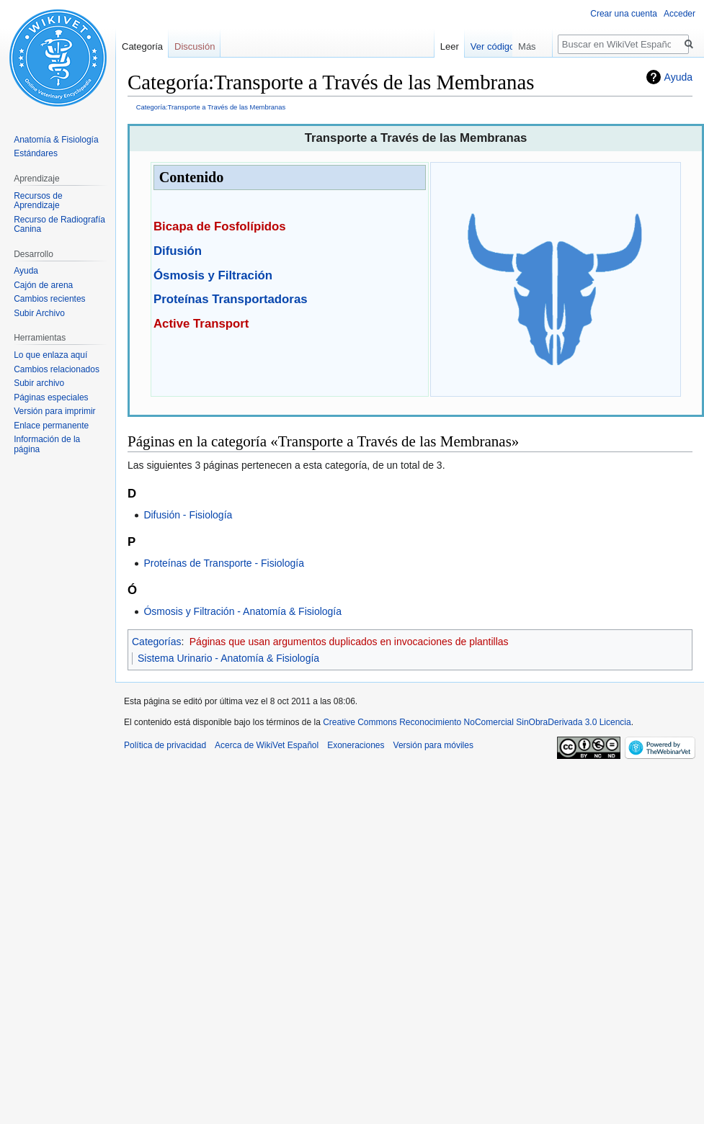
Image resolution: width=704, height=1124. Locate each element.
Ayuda (678, 77)
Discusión (194, 46)
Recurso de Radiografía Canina (59, 225)
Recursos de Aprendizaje (38, 201)
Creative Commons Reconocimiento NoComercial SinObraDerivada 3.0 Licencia (477, 722)
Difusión (177, 251)
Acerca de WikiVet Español (266, 745)
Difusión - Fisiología (187, 515)
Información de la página (47, 444)
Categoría (142, 46)
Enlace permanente (51, 426)
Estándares (36, 153)
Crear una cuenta (623, 14)
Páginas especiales (51, 397)
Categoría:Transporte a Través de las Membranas (210, 107)
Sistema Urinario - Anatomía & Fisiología (228, 658)
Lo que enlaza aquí (50, 355)
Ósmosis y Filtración (212, 275)
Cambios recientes (49, 299)
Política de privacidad (165, 745)
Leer (476, 46)
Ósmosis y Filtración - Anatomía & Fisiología (242, 611)
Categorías (156, 641)
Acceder (679, 14)
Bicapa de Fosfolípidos (219, 226)
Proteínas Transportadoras (230, 299)
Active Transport (201, 324)
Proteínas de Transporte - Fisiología (223, 563)
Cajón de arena (43, 285)
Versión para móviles (433, 745)
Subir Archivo (39, 313)
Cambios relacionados (56, 369)
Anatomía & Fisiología (56, 140)
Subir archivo (39, 383)
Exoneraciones (355, 745)
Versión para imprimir (54, 411)
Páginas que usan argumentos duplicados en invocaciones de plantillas (349, 641)
